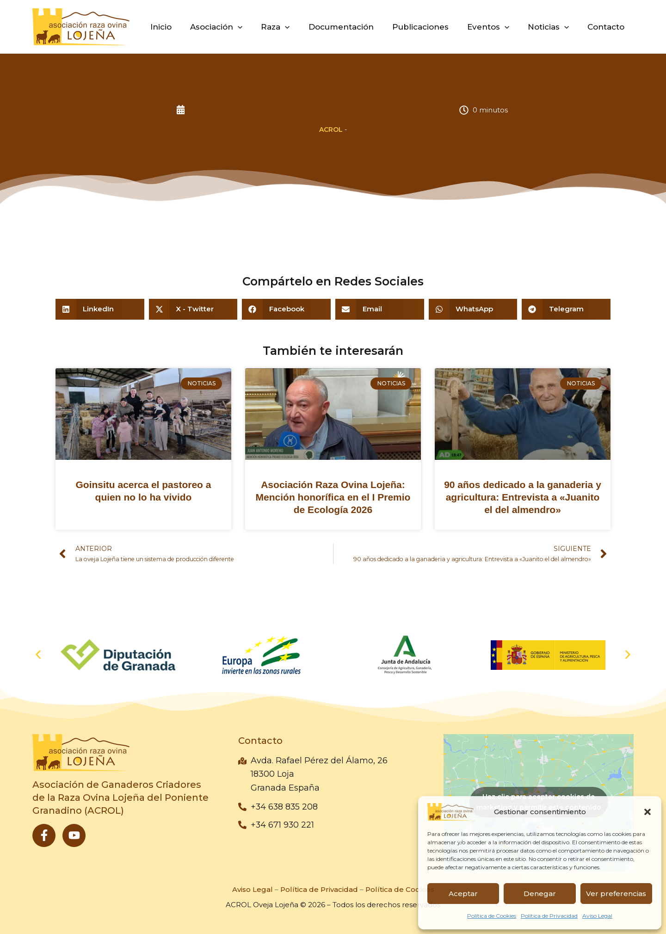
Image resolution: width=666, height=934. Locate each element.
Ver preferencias (616, 893)
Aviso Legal (597, 915)
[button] (647, 811)
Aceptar (463, 893)
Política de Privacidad (549, 915)
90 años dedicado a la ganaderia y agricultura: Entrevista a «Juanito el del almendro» (522, 497)
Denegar (540, 893)
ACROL (331, 129)
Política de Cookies (491, 915)
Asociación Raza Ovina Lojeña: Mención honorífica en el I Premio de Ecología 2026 (333, 497)
